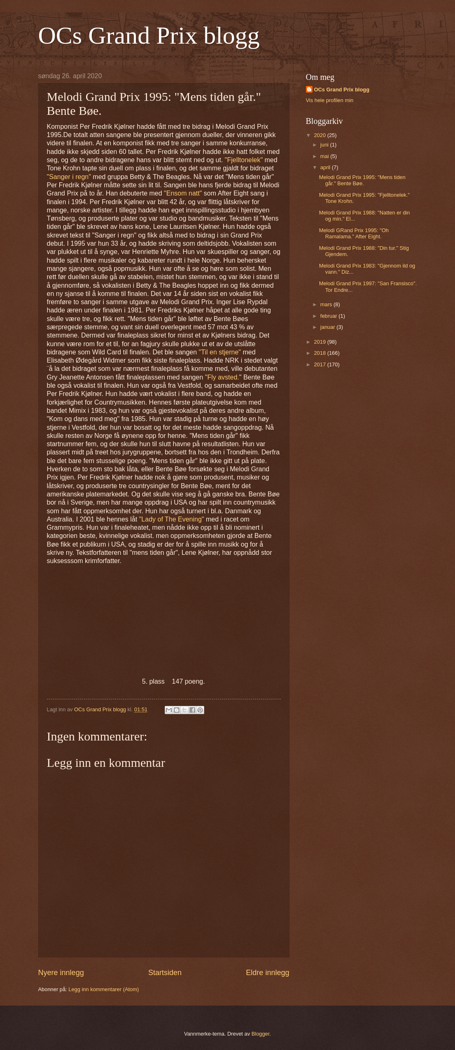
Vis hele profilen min (330, 100)
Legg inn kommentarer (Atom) (103, 989)
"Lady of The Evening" (171, 519)
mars (327, 304)
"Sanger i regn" (69, 176)
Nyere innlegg (61, 973)
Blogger (261, 1034)
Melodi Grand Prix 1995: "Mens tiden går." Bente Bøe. (362, 180)
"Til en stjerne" (220, 352)
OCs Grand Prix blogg (149, 35)
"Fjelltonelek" (244, 159)
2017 (320, 364)
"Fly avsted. (222, 377)
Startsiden (165, 973)
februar (329, 316)
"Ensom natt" (183, 193)
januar (328, 327)
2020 (320, 135)
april (326, 167)
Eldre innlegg (267, 973)
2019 (320, 342)
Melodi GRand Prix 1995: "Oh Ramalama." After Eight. (354, 233)
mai (325, 156)
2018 (320, 353)
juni (325, 145)
